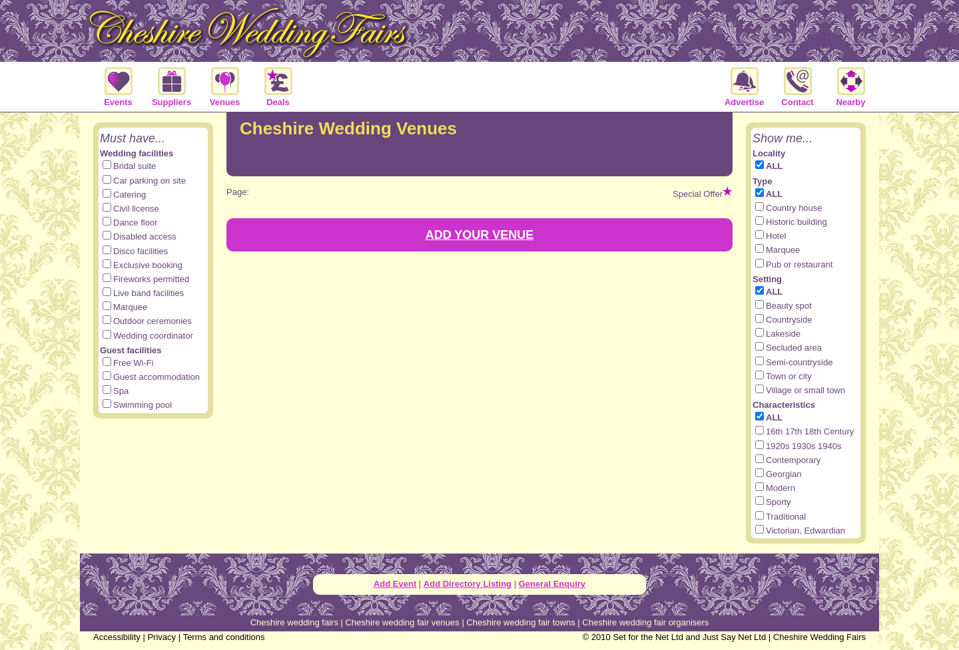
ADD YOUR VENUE (480, 235)
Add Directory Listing (467, 584)
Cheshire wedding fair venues (402, 622)
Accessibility (117, 637)
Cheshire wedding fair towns (520, 622)
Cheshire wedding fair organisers (645, 622)
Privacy (161, 637)
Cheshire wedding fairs (294, 622)
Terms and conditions (224, 637)
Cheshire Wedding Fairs (819, 637)
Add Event (395, 584)
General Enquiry (552, 584)
